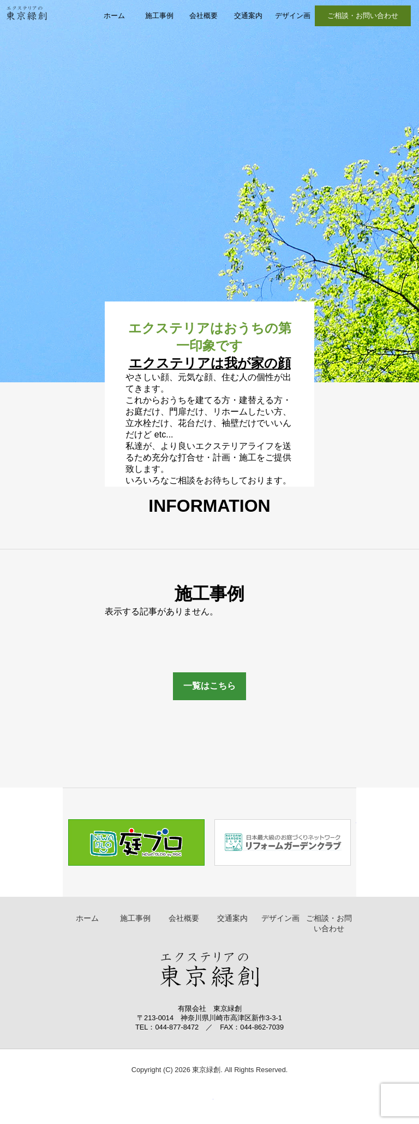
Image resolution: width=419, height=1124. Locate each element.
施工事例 (159, 15)
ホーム (114, 15)
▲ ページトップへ (199, 1104)
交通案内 (248, 15)
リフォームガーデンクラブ (283, 842)
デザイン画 (292, 15)
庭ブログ (136, 842)
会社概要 (203, 15)
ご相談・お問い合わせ (362, 15)
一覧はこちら (209, 685)
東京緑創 (26, 24)
